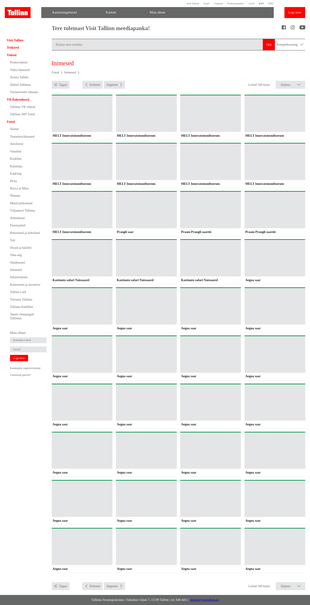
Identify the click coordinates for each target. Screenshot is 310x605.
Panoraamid (17, 225)
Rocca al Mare (19, 188)
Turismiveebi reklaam (24, 92)
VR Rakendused (18, 99)
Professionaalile (235, 3)
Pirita (13, 181)
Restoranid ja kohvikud (25, 233)
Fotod (11, 121)
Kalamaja (16, 166)
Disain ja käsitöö (20, 247)
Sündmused (17, 262)
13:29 (251, 3)
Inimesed (16, 270)
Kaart (206, 3)
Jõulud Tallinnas (20, 84)
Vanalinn (15, 151)
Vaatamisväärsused (22, 136)
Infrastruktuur (19, 277)
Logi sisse (294, 12)
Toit (12, 240)
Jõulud (14, 129)
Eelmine (95, 84)
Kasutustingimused (64, 12)
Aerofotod (16, 144)
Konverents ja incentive (25, 284)
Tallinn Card (18, 292)
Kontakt (111, 12)
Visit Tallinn (192, 3)
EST (261, 3)
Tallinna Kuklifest (21, 307)
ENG (271, 3)
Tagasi (63, 84)
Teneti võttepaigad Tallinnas (22, 316)
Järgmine (112, 84)
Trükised (13, 47)
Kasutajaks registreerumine (25, 368)
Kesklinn (16, 158)
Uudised (218, 3)
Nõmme (15, 195)
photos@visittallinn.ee (204, 600)
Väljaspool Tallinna (22, 210)
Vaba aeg (16, 255)
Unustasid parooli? (20, 375)
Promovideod (18, 62)
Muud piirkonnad (21, 203)
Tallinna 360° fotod (22, 114)
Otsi (268, 44)
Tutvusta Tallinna (21, 299)
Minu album (157, 12)
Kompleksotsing (290, 44)
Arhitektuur (17, 218)
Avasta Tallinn (19, 77)
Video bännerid (20, 70)
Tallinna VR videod (22, 107)
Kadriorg (15, 173)
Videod (11, 55)
